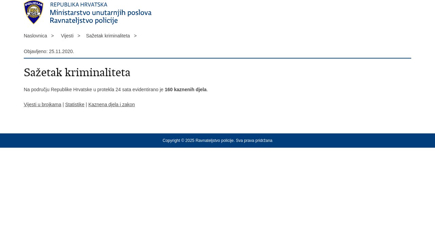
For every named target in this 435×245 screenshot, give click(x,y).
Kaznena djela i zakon (111, 104)
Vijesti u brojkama (42, 104)
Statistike (75, 104)
